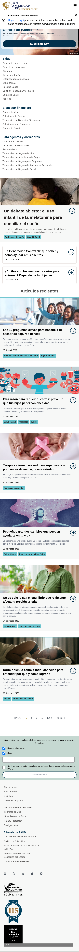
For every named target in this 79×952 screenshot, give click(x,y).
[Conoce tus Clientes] (39, 141)
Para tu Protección (13, 821)
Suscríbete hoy (39, 775)
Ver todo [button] (6, 99)
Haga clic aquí (16, 20)
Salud (10, 753)
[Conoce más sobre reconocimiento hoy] (39, 936)
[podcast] (41, 873)
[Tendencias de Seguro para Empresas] (39, 161)
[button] (76, 15)
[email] (38, 760)
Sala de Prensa (11, 791)
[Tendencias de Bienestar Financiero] (39, 120)
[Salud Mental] (39, 83)
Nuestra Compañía (13, 800)
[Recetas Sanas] (39, 87)
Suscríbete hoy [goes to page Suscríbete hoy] (39, 43)
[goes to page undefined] (71, 211)
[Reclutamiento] (39, 149)
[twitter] (14, 873)
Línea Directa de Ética (15, 816)
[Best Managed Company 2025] (39, 890)
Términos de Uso (12, 812)
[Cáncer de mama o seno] (39, 63)
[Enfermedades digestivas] (39, 79)
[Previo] (17, 718)
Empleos (8, 796)
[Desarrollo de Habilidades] (39, 145)
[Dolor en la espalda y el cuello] (39, 91)
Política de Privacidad (14, 841)
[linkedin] (23, 873)
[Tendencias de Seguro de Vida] (39, 153)
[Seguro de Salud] (39, 128)
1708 (49, 718)
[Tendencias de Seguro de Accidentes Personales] (39, 165)
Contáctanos (10, 787)
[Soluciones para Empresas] (39, 124)
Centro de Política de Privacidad (20, 836)
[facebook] (32, 873)
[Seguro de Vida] (39, 112)
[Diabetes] (39, 71)
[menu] (75, 5)
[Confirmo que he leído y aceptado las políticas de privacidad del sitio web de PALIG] (3, 767)
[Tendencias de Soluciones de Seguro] (39, 157)
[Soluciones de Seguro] (39, 116)
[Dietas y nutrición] (39, 75)
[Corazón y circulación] (39, 67)
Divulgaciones (11, 825)
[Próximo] (61, 718)
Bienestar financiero (16, 748)
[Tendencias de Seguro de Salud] (39, 169)
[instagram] (5, 873)
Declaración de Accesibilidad (18, 807)
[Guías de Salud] (39, 95)
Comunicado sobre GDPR (17, 861)
